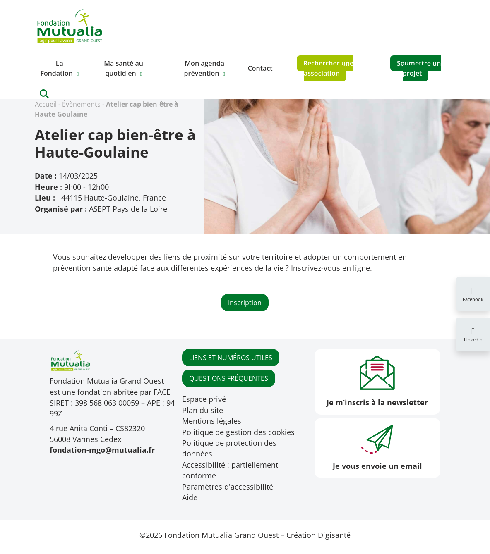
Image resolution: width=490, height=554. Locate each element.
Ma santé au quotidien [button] (123, 68)
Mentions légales (211, 421)
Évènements (81, 104)
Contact (260, 68)
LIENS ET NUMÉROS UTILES (230, 357)
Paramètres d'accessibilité (227, 487)
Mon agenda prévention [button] (204, 68)
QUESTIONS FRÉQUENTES (228, 378)
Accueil (46, 104)
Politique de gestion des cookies (238, 432)
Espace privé (204, 399)
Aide (189, 497)
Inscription (245, 302)
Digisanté (334, 535)
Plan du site (202, 410)
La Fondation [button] (56, 68)
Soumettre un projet (419, 68)
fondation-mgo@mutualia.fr (102, 450)
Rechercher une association (328, 68)
